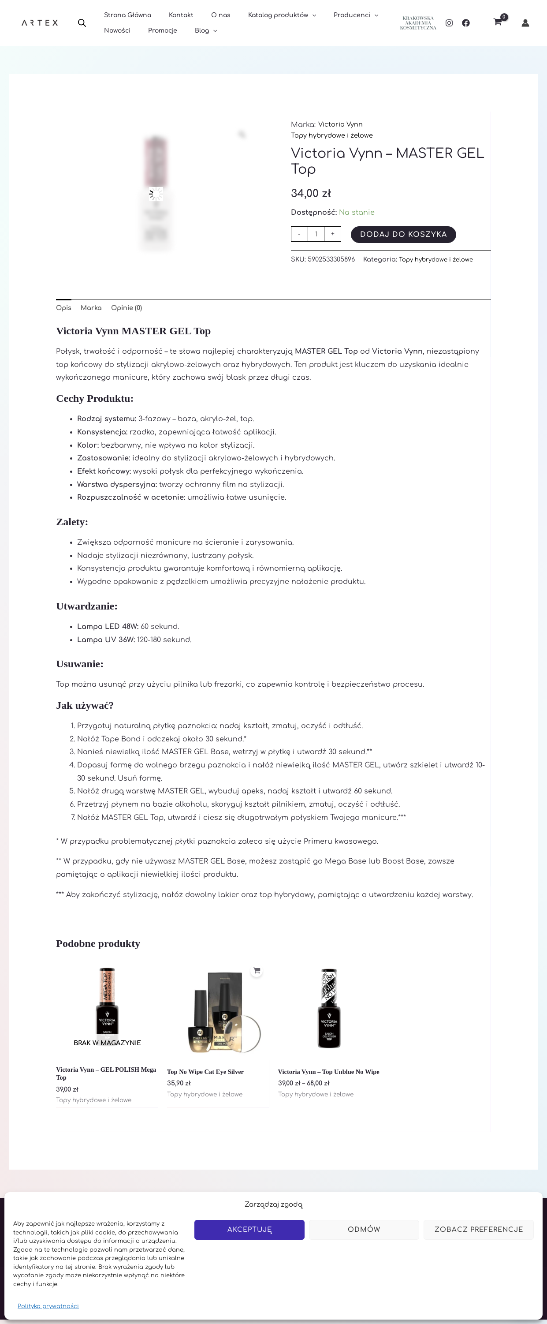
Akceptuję (249, 1230)
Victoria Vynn (343, 125)
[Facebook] (466, 23)
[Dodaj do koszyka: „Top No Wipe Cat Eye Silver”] (255, 975)
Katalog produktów (264, 14)
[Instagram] (449, 23)
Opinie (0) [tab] (133, 309)
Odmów (364, 1230)
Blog (193, 32)
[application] (294, 14)
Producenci (332, 14)
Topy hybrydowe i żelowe (336, 135)
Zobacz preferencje (479, 1230)
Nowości (114, 32)
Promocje (154, 32)
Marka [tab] (95, 309)
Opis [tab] (65, 309)
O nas (207, 14)
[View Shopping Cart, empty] (497, 23)
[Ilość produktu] (317, 234)
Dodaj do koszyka (405, 235)
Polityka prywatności (48, 1306)
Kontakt (173, 14)
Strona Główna (125, 14)
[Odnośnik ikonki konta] (525, 23)
